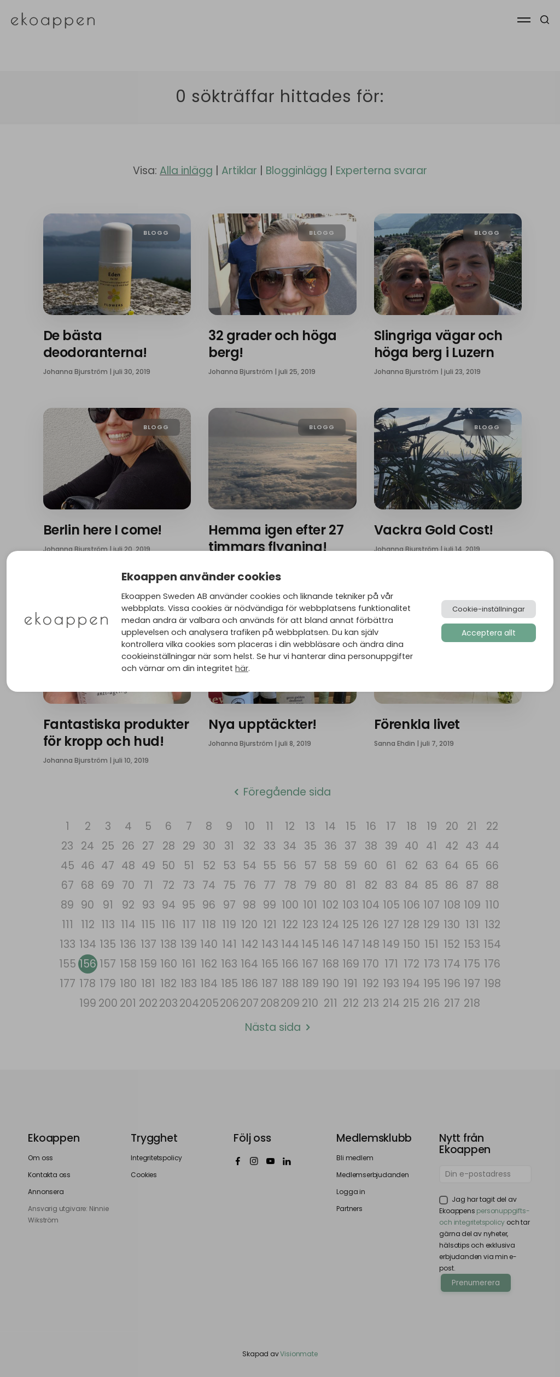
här (241, 668)
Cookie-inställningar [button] (488, 609)
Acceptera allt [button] (489, 632)
